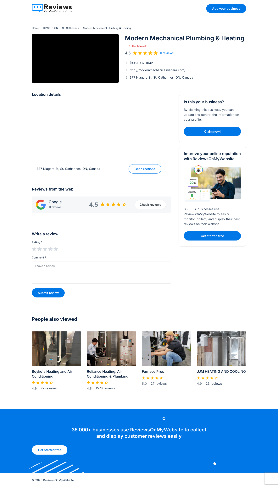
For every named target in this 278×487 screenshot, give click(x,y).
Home (35, 28)
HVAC (46, 28)
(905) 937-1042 (141, 63)
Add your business (226, 8)
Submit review (48, 293)
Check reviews (150, 205)
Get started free (49, 452)
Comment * (39, 257)
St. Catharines (70, 28)
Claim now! (212, 131)
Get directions (145, 169)
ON (56, 28)
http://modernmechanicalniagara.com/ (158, 70)
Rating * (37, 242)
